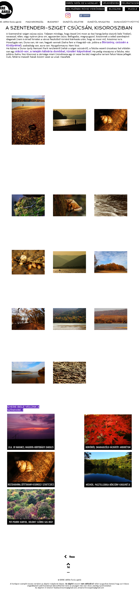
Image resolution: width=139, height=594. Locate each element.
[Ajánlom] (84, 15)
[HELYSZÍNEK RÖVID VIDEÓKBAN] (85, 9)
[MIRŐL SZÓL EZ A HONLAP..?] (82, 3)
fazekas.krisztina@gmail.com (65, 588)
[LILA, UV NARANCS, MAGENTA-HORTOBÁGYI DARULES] (31, 447)
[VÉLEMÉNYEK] (111, 3)
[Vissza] (71, 556)
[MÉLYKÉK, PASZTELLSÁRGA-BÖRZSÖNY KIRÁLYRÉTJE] (108, 484)
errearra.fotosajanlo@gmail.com (91, 588)
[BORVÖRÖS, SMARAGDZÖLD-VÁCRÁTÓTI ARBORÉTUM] (108, 447)
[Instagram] (68, 15)
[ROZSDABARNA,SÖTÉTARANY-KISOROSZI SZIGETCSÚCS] (31, 484)
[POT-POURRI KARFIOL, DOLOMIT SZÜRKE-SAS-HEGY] (31, 522)
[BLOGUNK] (115, 9)
